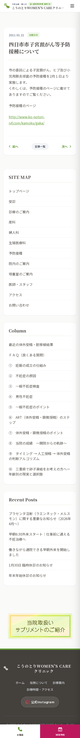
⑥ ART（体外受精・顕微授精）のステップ (39, 420)
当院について (39, 683)
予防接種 (15, 253)
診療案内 (59, 683)
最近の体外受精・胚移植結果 (31, 344)
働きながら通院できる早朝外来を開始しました (39, 552)
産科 (12, 222)
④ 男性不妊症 (21, 396)
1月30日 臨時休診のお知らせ (31, 565)
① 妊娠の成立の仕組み (27, 365)
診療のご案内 (19, 211)
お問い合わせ (19, 305)
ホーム (20, 683)
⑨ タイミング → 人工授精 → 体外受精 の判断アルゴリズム (40, 456)
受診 (12, 201)
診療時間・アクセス (40, 689)
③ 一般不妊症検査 (24, 386)
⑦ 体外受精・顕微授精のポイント (36, 432)
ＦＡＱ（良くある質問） (27, 354)
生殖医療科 (17, 242)
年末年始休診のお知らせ (27, 575)
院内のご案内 (19, 263)
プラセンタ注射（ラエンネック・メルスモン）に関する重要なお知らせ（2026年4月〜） (40, 518)
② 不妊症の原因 (22, 375)
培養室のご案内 (21, 273)
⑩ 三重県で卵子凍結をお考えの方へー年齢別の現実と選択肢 (39, 471)
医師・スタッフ (21, 284)
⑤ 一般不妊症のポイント (29, 406)
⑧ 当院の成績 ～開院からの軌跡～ (38, 443)
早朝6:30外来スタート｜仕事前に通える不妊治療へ (39, 537)
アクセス (15, 294)
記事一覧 (40, 146)
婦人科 (14, 232)
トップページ (19, 191)
